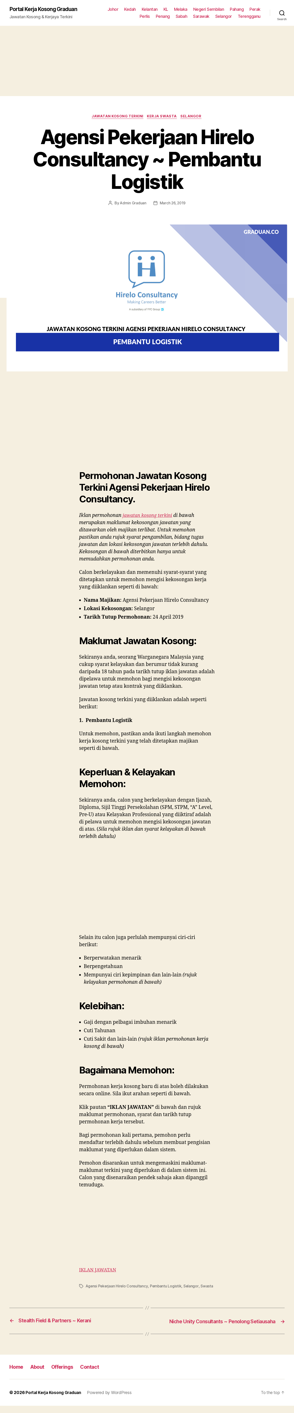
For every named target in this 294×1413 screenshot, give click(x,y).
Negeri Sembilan (208, 9)
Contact (97, 1374)
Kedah (130, 9)
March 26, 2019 (172, 204)
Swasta (208, 1287)
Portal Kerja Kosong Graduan (46, 9)
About (40, 1374)
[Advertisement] (147, 61)
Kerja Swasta (163, 117)
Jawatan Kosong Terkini (117, 117)
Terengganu (249, 16)
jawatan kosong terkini (149, 516)
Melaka (180, 9)
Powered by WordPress (111, 1399)
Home (17, 1374)
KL (166, 9)
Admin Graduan (132, 204)
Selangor (223, 16)
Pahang (237, 9)
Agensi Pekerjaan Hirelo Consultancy (117, 1287)
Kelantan (150, 9)
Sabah (181, 16)
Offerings (67, 1374)
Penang (163, 16)
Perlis (145, 16)
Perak (255, 9)
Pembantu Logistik (167, 1287)
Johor (113, 9)
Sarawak (201, 16)
